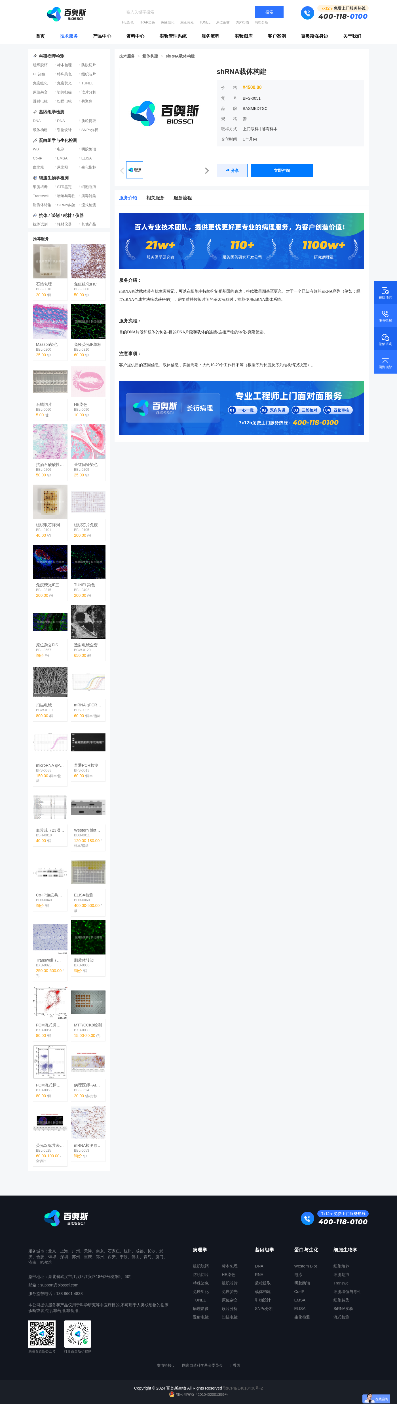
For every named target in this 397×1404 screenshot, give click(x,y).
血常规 (38, 167)
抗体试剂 (40, 224)
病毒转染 (88, 196)
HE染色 (128, 22)
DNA (37, 121)
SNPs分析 (89, 130)
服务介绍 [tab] (128, 197)
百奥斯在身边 (314, 36)
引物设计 (64, 130)
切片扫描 (242, 22)
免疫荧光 (187, 22)
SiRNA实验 (66, 205)
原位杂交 (223, 22)
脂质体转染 (42, 205)
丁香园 (234, 1365)
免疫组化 (167, 22)
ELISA (86, 158)
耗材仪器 (64, 224)
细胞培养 (40, 187)
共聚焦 (86, 101)
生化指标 (88, 167)
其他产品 (88, 224)
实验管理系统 (173, 36)
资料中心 (135, 36)
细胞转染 (341, 1300)
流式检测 (88, 205)
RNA (61, 121)
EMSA (62, 158)
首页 (40, 36)
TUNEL (204, 22)
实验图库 (244, 36)
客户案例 (277, 36)
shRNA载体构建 (180, 56)
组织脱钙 (40, 65)
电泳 (60, 149)
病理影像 (201, 1308)
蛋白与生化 (306, 1249)
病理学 (200, 1249)
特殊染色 (64, 74)
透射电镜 (40, 101)
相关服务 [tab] (155, 197)
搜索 (269, 12)
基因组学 (264, 1249)
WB (36, 149)
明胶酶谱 (88, 149)
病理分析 (261, 22)
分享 (232, 170)
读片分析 (88, 92)
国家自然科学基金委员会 (202, 1365)
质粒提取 (88, 121)
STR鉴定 (64, 187)
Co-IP (37, 158)
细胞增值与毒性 (347, 1291)
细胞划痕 (88, 187)
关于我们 (352, 36)
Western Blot (305, 1266)
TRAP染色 (147, 22)
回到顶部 (385, 362)
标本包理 (64, 65)
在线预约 (385, 292)
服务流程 (210, 36)
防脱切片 (88, 65)
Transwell (40, 196)
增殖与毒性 (66, 196)
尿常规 (62, 167)
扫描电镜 (64, 101)
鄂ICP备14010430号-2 (243, 1388)
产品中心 (102, 36)
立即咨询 (282, 170)
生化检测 (302, 1317)
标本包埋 (230, 1266)
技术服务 (69, 36)
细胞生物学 (345, 1249)
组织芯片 (88, 74)
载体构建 (40, 130)
